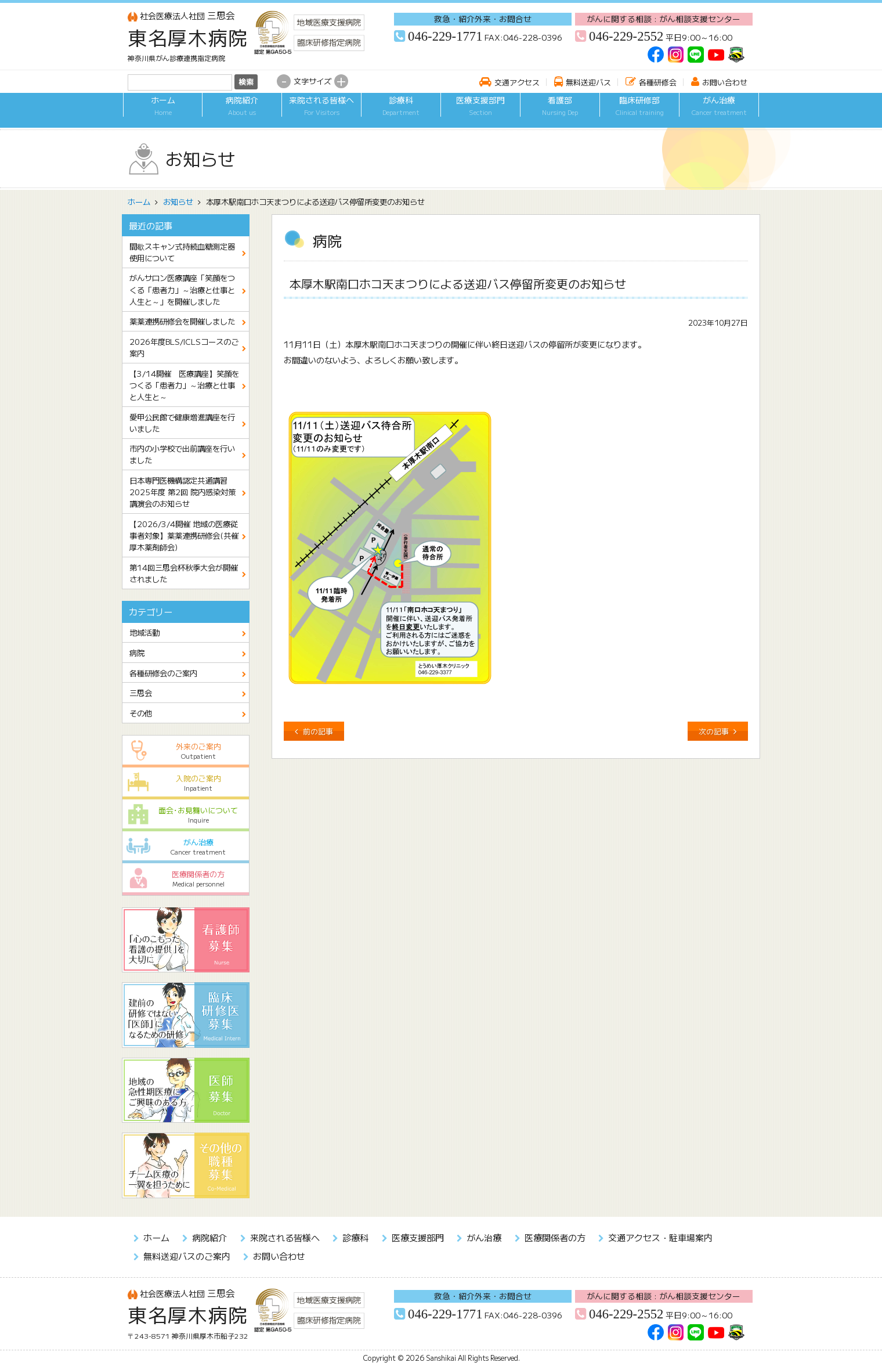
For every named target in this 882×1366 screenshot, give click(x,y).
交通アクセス (517, 82)
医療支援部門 (480, 112)
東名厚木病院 (188, 37)
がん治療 (719, 112)
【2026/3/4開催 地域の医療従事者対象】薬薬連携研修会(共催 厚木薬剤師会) (187, 535)
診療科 (401, 112)
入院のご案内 (185, 783)
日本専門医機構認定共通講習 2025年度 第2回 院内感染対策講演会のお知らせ (182, 491)
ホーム (162, 112)
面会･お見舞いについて (185, 815)
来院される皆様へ (321, 112)
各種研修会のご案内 (163, 673)
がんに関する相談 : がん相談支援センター (663, 18)
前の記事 (318, 731)
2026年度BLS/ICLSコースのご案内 (183, 347)
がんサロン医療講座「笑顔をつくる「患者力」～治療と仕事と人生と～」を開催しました (182, 289)
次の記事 (714, 731)
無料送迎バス (588, 82)
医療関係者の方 (185, 878)
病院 (136, 652)
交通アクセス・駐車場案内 (660, 1237)
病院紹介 (242, 112)
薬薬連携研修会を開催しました (182, 321)
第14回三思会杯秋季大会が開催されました (183, 573)
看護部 (560, 112)
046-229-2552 (626, 36)
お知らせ (178, 201)
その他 (140, 713)
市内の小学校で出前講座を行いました (182, 454)
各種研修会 (658, 82)
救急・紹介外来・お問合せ (483, 18)
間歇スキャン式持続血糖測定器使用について (182, 252)
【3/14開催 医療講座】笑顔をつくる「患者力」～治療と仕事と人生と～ (184, 384)
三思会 (181, 15)
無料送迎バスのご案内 (186, 1255)
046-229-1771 (445, 36)
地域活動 (144, 632)
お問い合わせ (724, 82)
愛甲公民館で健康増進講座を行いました (182, 422)
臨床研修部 (639, 112)
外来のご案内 (185, 751)
